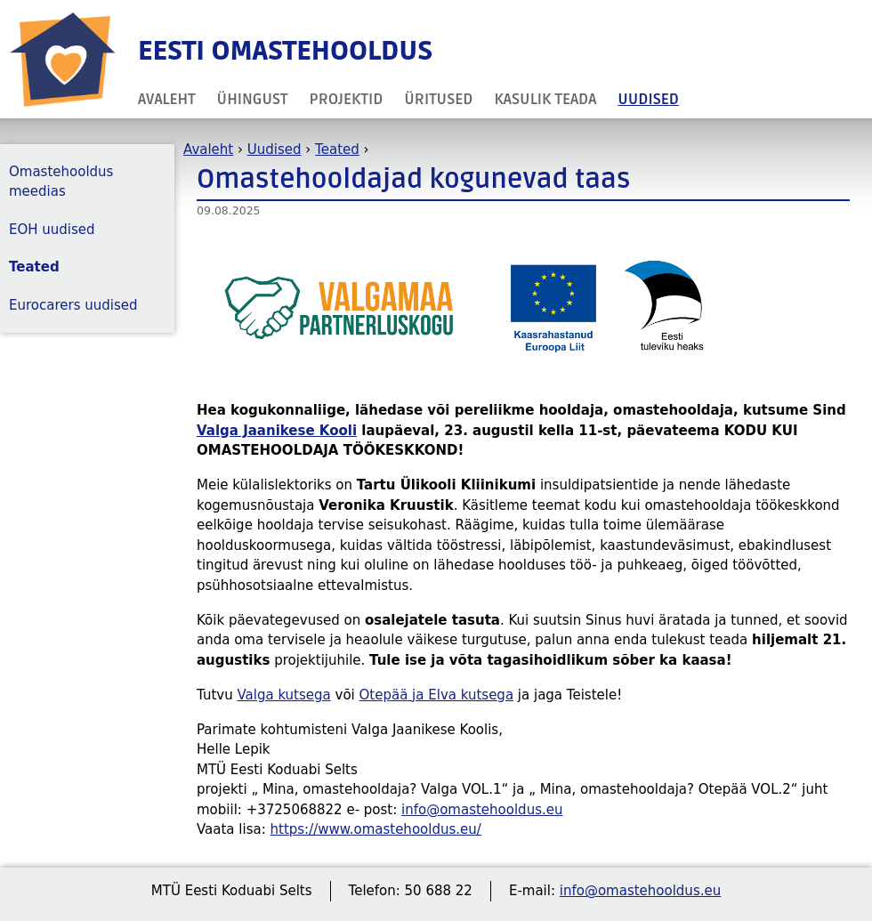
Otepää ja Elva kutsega (436, 695)
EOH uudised (52, 230)
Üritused (438, 99)
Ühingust (252, 99)
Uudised (648, 99)
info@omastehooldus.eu (481, 810)
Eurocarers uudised (73, 305)
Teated (337, 149)
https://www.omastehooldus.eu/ (375, 829)
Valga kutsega (283, 695)
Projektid (347, 99)
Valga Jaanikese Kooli (277, 431)
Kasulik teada (545, 99)
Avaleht (167, 99)
